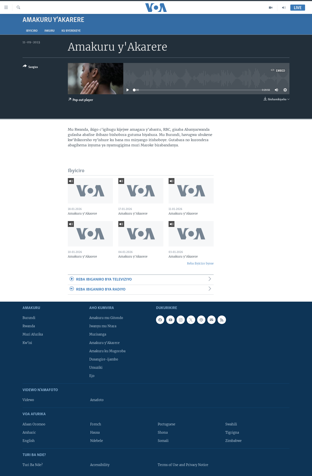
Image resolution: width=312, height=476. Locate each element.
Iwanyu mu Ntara (102, 326)
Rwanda (29, 326)
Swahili (231, 424)
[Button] (30, 67)
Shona (163, 433)
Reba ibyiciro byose (200, 263)
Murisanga (97, 334)
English (29, 441)
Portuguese (166, 424)
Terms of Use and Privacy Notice (183, 465)
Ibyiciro (31, 31)
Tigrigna (232, 433)
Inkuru (49, 31)
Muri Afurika (33, 334)
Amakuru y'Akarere (104, 343)
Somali (163, 441)
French (95, 424)
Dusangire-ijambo (103, 359)
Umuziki (95, 368)
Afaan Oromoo (34, 424)
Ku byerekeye (71, 31)
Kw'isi (27, 343)
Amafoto (97, 400)
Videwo (28, 400)
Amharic (29, 433)
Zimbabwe (233, 441)
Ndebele (96, 441)
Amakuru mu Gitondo (106, 318)
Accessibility (99, 465)
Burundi (29, 318)
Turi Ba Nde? (33, 465)
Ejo (91, 376)
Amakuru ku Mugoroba (107, 351)
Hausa (95, 433)
